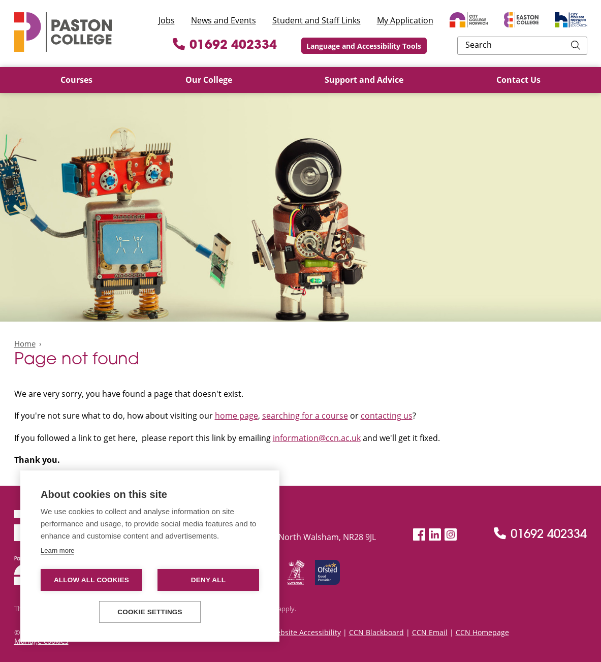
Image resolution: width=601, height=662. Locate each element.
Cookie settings (149, 612)
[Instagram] (451, 534)
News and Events (223, 20)
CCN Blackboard (376, 632)
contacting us (387, 415)
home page (236, 415)
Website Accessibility (305, 632)
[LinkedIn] (435, 534)
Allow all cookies (91, 580)
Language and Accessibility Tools (430, 46)
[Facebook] (419, 534)
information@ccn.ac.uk (317, 438)
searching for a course (305, 415)
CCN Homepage (482, 632)
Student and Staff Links (316, 20)
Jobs (167, 20)
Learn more (57, 550)
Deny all (208, 580)
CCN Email (430, 632)
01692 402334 (292, 46)
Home (25, 343)
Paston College (63, 32)
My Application (405, 20)
